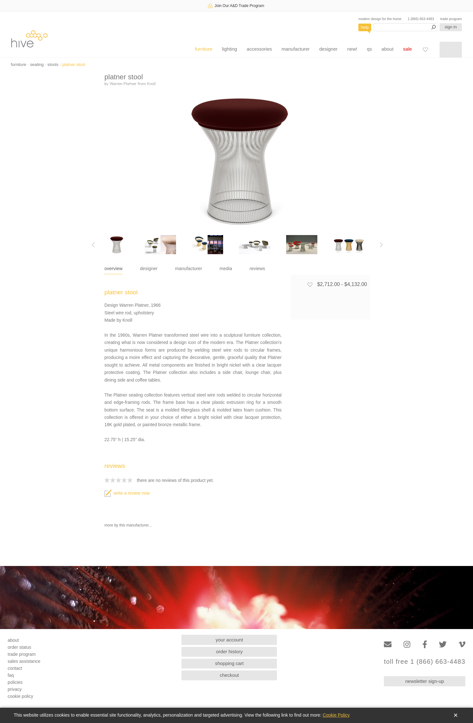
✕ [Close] (455, 715)
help (365, 27)
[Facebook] (424, 644)
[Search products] (405, 27)
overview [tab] (113, 268)
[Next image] (381, 244)
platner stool (73, 64)
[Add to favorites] (309, 284)
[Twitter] (443, 644)
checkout (229, 675)
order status (19, 647)
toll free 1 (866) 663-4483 (424, 661)
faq (11, 675)
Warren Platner (123, 83)
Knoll (151, 83)
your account (229, 639)
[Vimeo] (462, 644)
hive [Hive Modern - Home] (29, 38)
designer (328, 49)
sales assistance (24, 661)
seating (37, 64)
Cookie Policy (336, 715)
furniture (203, 49)
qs (369, 49)
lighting (229, 49)
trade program (451, 19)
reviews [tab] (257, 268)
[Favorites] (425, 49)
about (388, 49)
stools (52, 64)
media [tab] (226, 268)
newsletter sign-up (424, 681)
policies (15, 682)
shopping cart (229, 663)
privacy (15, 689)
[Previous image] (93, 244)
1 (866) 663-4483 (421, 19)
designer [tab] (149, 268)
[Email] (388, 644)
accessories (259, 49)
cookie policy (20, 696)
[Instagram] (407, 644)
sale (407, 49)
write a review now (127, 493)
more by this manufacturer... (128, 525)
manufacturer (295, 49)
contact (15, 668)
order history (229, 651)
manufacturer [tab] (188, 268)
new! (352, 49)
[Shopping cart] (451, 50)
